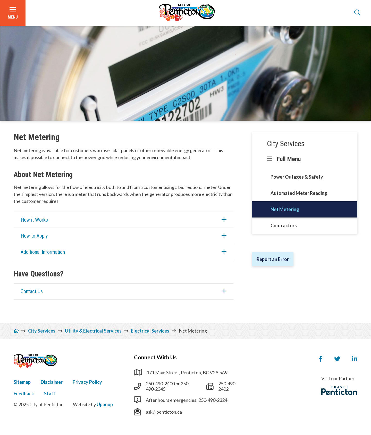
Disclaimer (52, 382)
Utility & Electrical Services (93, 331)
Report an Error (273, 259)
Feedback (24, 393)
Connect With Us (155, 357)
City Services (286, 143)
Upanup (105, 404)
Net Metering (285, 209)
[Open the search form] (357, 13)
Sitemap (22, 382)
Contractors (284, 225)
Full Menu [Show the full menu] (289, 159)
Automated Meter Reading (299, 193)
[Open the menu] (13, 13)
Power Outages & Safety (297, 177)
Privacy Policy (87, 382)
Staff (49, 393)
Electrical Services (150, 331)
